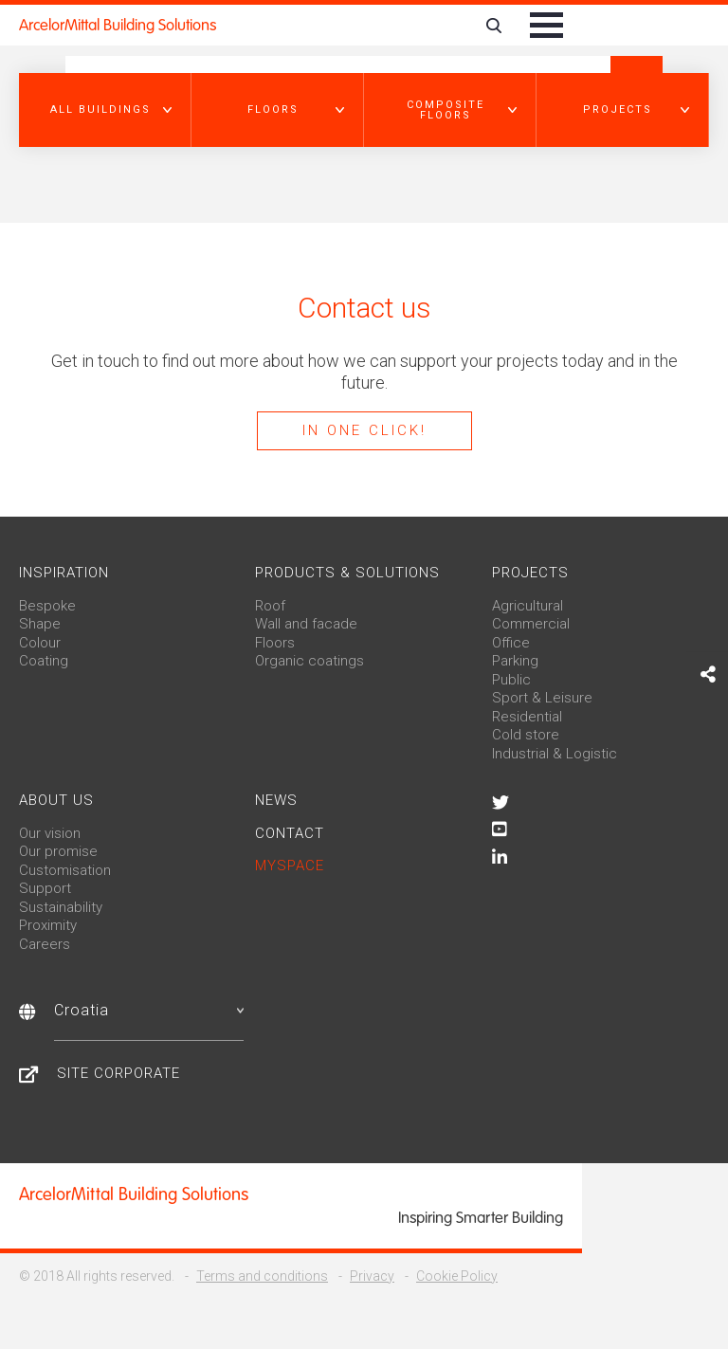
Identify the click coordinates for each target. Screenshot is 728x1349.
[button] (105, 110)
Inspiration (64, 572)
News (276, 800)
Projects (530, 572)
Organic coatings (309, 660)
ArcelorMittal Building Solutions (117, 25)
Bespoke (47, 605)
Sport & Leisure (542, 697)
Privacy (372, 1276)
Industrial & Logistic (554, 753)
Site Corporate (118, 1073)
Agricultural (527, 605)
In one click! (364, 430)
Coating (43, 660)
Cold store (525, 734)
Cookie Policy (457, 1276)
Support (45, 888)
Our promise (58, 851)
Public (511, 679)
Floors (275, 642)
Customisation (65, 870)
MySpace (289, 865)
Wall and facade (306, 623)
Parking (515, 660)
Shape (40, 623)
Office (511, 642)
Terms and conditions (262, 1276)
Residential (527, 716)
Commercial (531, 623)
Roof (270, 605)
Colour (40, 642)
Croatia (149, 1010)
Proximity (48, 925)
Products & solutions (347, 572)
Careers (44, 944)
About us (56, 800)
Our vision (50, 833)
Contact (289, 833)
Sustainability (60, 907)
